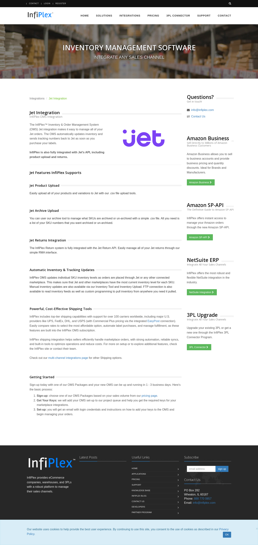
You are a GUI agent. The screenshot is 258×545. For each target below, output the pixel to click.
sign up (222, 469)
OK (227, 534)
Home (85, 15)
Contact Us (198, 116)
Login (47, 3)
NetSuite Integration (202, 292)
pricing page (149, 395)
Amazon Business (200, 182)
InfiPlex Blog (139, 496)
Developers (138, 507)
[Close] (257, 528)
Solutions (104, 15)
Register (61, 3)
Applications (139, 474)
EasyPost (153, 321)
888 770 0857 (203, 498)
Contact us (138, 501)
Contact (34, 3)
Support (204, 15)
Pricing (153, 15)
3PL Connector (178, 15)
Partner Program (142, 512)
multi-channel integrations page (68, 358)
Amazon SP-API (200, 237)
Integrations (130, 15)
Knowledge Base (141, 490)
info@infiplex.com (202, 110)
